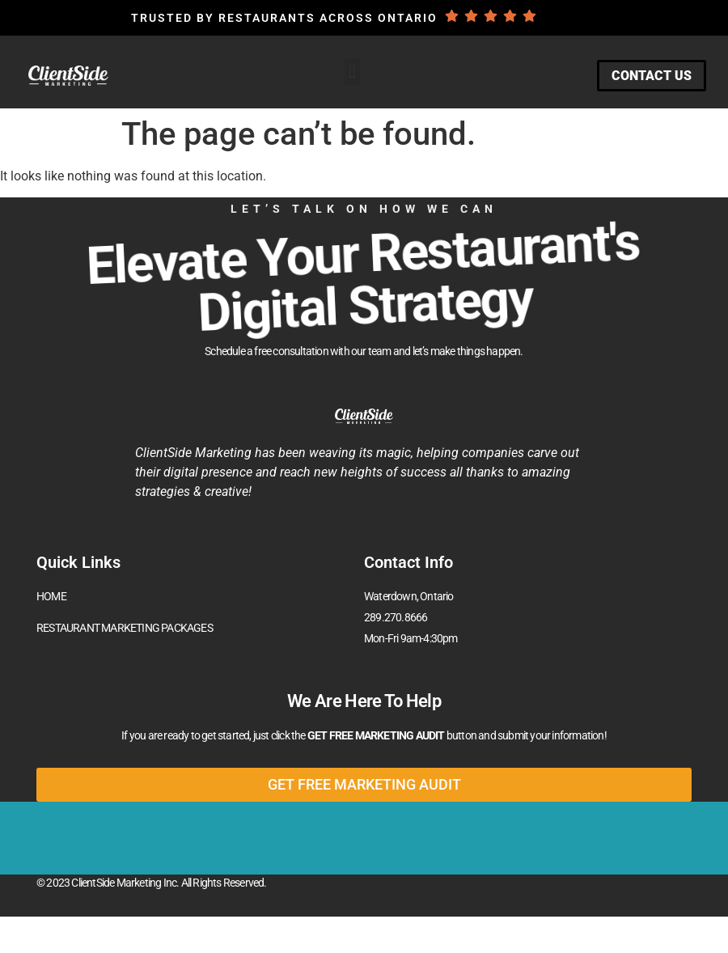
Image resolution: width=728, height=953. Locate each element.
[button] (352, 71)
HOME (51, 596)
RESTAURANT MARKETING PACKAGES (124, 627)
